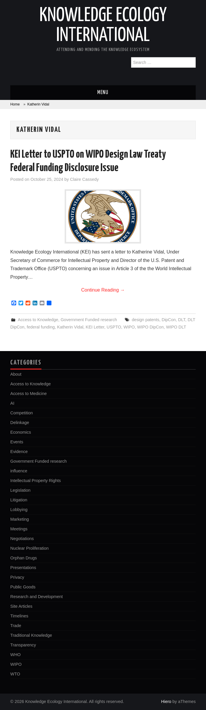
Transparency (23, 645)
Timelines (19, 616)
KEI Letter (95, 327)
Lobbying (18, 509)
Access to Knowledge (38, 319)
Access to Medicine (28, 393)
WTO (15, 674)
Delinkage (19, 422)
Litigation (18, 500)
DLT (181, 319)
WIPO (129, 327)
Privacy (17, 577)
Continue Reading (103, 289)
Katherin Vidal (70, 327)
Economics (20, 432)
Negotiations (22, 538)
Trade (15, 625)
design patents (145, 319)
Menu (102, 92)
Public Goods (23, 587)
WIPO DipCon (150, 327)
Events (16, 442)
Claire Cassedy (84, 179)
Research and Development (36, 596)
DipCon (169, 319)
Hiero (166, 701)
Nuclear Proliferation (29, 548)
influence (18, 471)
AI (12, 403)
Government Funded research (89, 319)
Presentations (23, 567)
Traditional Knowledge (31, 635)
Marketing (19, 519)
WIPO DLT (176, 327)
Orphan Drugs (23, 558)
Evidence (19, 451)
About (15, 374)
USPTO (114, 327)
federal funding (41, 327)
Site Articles (21, 606)
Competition (21, 413)
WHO (15, 654)
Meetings (18, 529)
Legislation (20, 490)
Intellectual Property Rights (35, 480)
